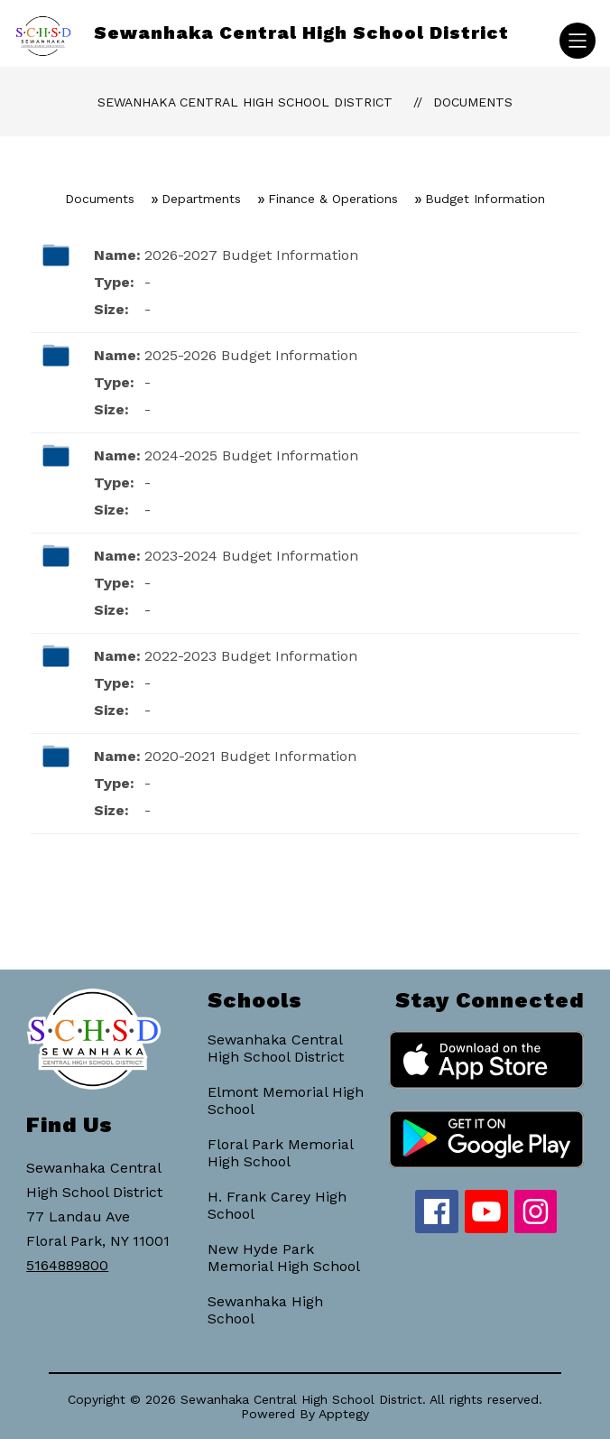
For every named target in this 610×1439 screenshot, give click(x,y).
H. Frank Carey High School (277, 1205)
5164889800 (67, 1265)
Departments (201, 198)
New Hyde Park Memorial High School (284, 1257)
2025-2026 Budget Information (250, 355)
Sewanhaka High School (265, 1310)
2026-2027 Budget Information (251, 255)
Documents (473, 102)
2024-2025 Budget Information (251, 455)
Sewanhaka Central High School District (245, 102)
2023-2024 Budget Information (251, 555)
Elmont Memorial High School (286, 1100)
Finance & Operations (333, 198)
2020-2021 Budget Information (250, 756)
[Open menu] (577, 41)
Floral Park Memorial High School (280, 1153)
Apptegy (344, 1414)
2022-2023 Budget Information (250, 655)
